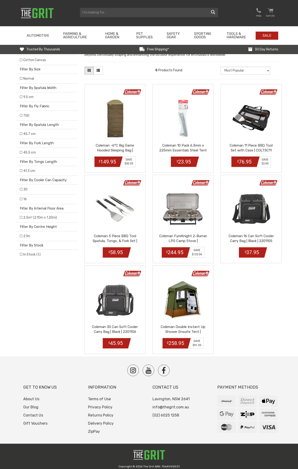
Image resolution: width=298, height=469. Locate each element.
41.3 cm (29, 171)
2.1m (26, 236)
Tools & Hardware (236, 35)
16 (25, 199)
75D (26, 116)
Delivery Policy (101, 419)
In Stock (32, 254)
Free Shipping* (158, 49)
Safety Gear (173, 35)
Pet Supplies (144, 35)
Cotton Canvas (34, 60)
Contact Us (33, 411)
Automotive (38, 35)
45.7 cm (29, 134)
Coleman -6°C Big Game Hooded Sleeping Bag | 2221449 (115, 149)
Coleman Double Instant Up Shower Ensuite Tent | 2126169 (183, 328)
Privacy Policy (100, 403)
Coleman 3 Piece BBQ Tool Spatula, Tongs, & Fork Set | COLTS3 (115, 238)
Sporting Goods (202, 35)
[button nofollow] (259, 13)
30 (25, 189)
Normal (28, 79)
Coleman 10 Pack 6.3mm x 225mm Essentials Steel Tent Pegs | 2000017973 (183, 149)
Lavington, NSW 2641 (171, 395)
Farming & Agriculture (75, 35)
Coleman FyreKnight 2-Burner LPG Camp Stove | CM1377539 (183, 238)
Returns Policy (100, 411)
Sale (267, 35)
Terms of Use (99, 395)
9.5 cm (28, 97)
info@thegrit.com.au (170, 403)
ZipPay (94, 427)
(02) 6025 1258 (165, 411)
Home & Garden (112, 35)
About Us (31, 395)
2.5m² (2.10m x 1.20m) (40, 218)
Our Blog (30, 403)
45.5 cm (29, 152)
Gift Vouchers (35, 419)
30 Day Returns (266, 49)
